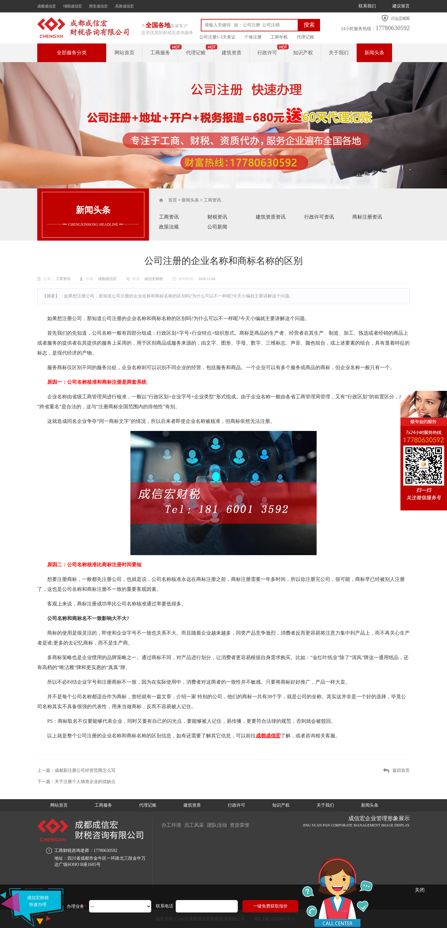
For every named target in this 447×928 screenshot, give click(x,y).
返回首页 (401, 770)
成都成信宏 (46, 6)
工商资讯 (212, 200)
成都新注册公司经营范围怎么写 (85, 770)
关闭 (420, 890)
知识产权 (303, 52)
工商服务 (160, 52)
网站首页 (124, 52)
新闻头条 (374, 52)
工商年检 (279, 37)
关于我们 (339, 52)
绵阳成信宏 (72, 6)
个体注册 (253, 37)
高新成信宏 (124, 6)
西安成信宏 (98, 6)
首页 (172, 200)
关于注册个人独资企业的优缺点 (85, 781)
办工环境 (171, 825)
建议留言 (401, 6)
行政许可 (267, 52)
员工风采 (194, 825)
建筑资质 (232, 52)
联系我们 (367, 6)
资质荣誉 (240, 825)
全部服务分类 (72, 52)
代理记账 (305, 37)
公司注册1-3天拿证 (217, 37)
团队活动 (217, 825)
